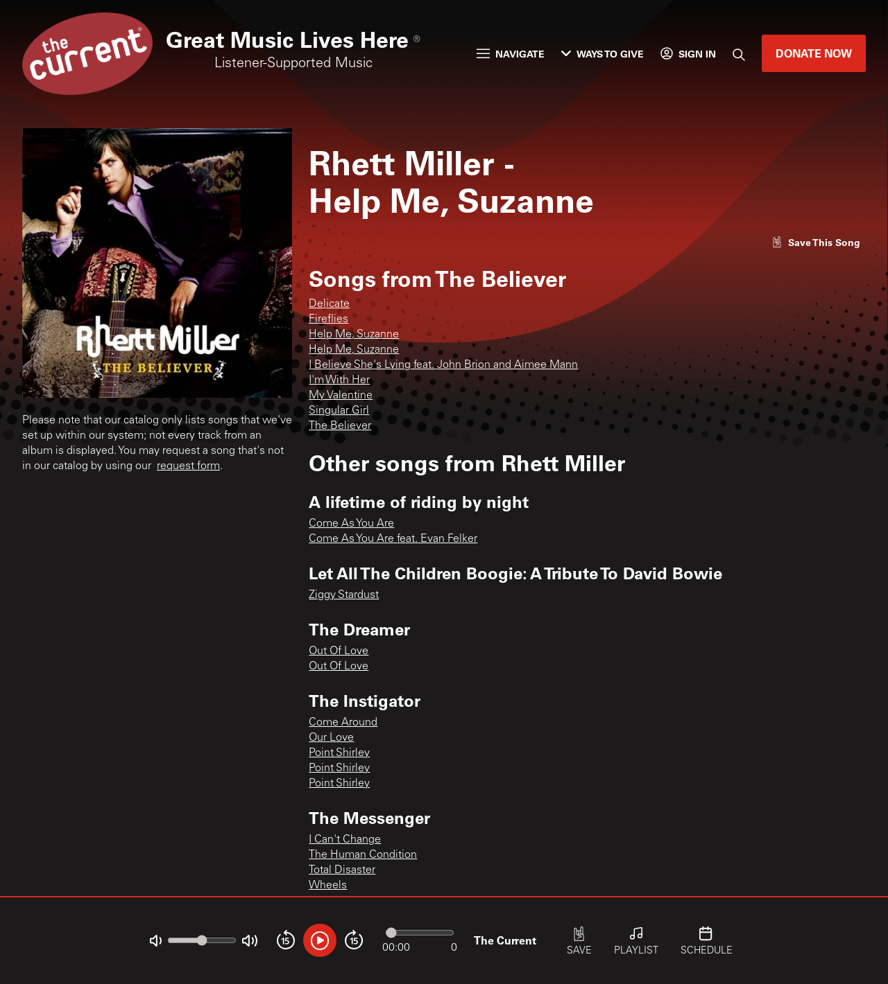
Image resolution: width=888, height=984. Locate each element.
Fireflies (328, 319)
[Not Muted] (156, 941)
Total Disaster (342, 870)
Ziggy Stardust (344, 595)
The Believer (340, 426)
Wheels (328, 885)
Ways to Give (602, 53)
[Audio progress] (419, 932)
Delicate (329, 304)
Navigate (511, 53)
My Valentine (341, 395)
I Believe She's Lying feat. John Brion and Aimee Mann (443, 365)
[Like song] (815, 242)
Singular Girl (339, 410)
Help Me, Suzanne (354, 334)
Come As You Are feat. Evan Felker (393, 539)
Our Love (331, 738)
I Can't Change (345, 839)
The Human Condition (363, 855)
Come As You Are (351, 523)
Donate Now (814, 53)
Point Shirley (339, 753)
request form (188, 466)
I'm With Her (339, 380)
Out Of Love (338, 651)
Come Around (343, 722)
